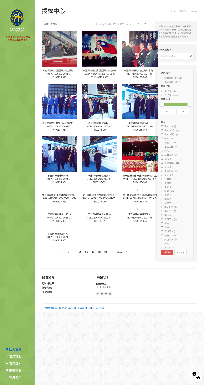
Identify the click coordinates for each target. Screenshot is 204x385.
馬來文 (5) (168, 247)
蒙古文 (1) (168, 223)
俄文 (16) (167, 138)
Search (190, 56)
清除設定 (180, 252)
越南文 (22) (168, 235)
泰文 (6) (166, 187)
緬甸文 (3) (168, 203)
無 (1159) (167, 191)
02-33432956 (103, 287)
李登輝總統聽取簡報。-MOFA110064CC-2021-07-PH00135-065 (140, 126)
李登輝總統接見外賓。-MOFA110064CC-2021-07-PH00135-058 (59, 217)
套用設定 (167, 252)
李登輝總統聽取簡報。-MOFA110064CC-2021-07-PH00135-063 (100, 179)
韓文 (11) (167, 243)
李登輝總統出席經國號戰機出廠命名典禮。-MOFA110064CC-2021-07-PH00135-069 (99, 74)
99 (105, 251)
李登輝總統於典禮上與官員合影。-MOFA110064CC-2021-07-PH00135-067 (59, 126)
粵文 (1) (166, 195)
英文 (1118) (168, 211)
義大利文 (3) (169, 207)
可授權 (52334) (170, 94)
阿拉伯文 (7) (169, 239)
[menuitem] (20, 349)
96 (86, 251)
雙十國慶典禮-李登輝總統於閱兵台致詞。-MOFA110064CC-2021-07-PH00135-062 (140, 179)
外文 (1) (166, 150)
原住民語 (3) (169, 146)
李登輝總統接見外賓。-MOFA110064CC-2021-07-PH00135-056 (140, 217)
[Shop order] (50, 24)
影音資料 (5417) (171, 82)
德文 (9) (166, 158)
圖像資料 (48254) (171, 78)
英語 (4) (166, 215)
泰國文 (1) (168, 182)
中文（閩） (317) (171, 134)
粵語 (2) (166, 199)
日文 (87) (167, 166)
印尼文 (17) (168, 142)
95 (80, 251)
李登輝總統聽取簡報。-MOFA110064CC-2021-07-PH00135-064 (59, 179)
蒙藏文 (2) (168, 227)
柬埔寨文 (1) (169, 170)
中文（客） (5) (170, 130)
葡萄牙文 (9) (169, 219)
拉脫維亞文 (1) (170, 162)
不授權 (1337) (169, 90)
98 (99, 251)
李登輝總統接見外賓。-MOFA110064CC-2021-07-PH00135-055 (59, 237)
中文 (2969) (168, 126)
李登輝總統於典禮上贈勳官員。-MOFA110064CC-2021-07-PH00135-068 (140, 74)
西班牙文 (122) (170, 231)
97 (93, 251)
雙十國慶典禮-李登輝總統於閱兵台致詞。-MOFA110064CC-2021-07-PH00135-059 (140, 198)
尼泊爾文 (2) (169, 154)
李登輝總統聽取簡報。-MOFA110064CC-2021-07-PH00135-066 (100, 126)
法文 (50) (167, 174)
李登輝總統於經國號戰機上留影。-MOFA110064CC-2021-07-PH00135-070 (59, 74)
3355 (119, 251)
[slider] (162, 104)
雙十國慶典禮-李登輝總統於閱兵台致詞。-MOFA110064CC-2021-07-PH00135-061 (59, 198)
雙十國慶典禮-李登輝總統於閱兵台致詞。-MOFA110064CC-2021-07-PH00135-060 (100, 198)
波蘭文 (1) (168, 178)
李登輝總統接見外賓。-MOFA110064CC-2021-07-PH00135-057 (100, 217)
